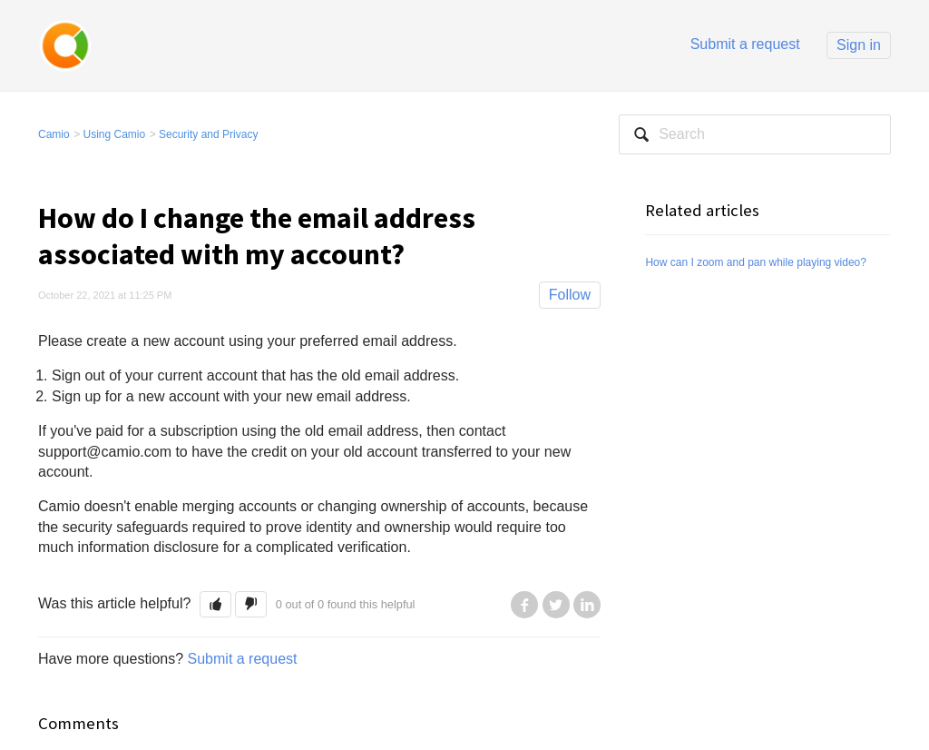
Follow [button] (570, 294)
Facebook (524, 604)
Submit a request (745, 44)
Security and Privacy (208, 134)
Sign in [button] (858, 45)
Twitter (556, 604)
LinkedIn (587, 604)
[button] (215, 604)
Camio (54, 134)
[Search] (755, 134)
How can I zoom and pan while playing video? (755, 262)
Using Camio (114, 134)
